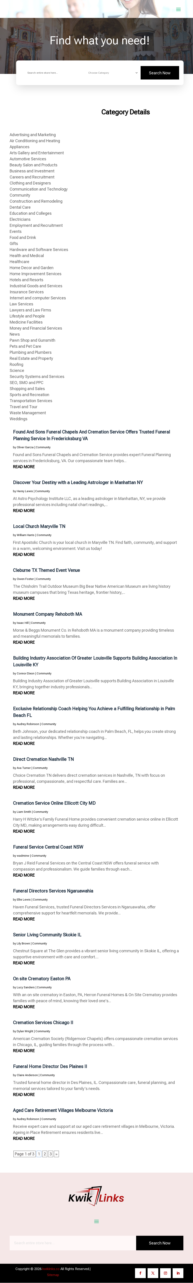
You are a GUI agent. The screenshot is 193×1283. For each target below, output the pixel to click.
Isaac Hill (23, 623)
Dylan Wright (25, 1031)
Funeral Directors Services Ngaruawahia (53, 891)
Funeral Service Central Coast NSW (48, 847)
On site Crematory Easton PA (42, 979)
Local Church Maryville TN (39, 526)
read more (24, 467)
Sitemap (53, 1275)
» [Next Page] (56, 1154)
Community (43, 447)
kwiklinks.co (51, 1269)
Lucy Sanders (26, 987)
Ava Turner (24, 768)
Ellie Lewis (24, 899)
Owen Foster (25, 579)
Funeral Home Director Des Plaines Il (50, 1066)
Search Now (160, 73)
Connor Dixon (25, 673)
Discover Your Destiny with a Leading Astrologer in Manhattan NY (78, 482)
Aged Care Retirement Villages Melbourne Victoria (63, 1110)
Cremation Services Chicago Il (43, 1023)
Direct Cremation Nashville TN (43, 759)
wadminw (23, 856)
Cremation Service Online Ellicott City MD (54, 803)
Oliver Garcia (25, 447)
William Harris (25, 535)
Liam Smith (24, 812)
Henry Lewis (25, 491)
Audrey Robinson (28, 724)
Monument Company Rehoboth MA (47, 614)
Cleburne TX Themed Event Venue (46, 570)
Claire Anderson (27, 1075)
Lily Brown (23, 943)
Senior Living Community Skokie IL (47, 935)
